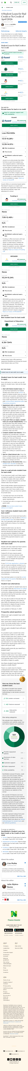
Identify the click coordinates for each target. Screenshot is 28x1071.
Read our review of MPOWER (11, 311)
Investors (5, 972)
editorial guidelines (10, 823)
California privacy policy (8, 988)
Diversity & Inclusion (6, 955)
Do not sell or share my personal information (7, 998)
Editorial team (7, 965)
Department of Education (10, 841)
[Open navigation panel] (2, 2)
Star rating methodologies (7, 962)
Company (5, 946)
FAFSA (21, 392)
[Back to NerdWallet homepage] (2, 7)
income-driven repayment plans (15, 401)
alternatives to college (20, 588)
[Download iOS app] (8, 930)
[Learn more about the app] (14, 925)
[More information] (25, 122)
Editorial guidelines (6, 959)
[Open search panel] (11, 2)
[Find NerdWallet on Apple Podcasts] (17, 1059)
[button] (14, 37)
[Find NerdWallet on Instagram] (14, 1059)
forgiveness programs (9, 403)
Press (4, 968)
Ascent (5, 837)
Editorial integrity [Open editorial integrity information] (21, 31)
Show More (5, 42)
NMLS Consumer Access (8, 1021)
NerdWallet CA (14, 1054)
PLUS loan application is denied (14, 563)
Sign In (16, 2)
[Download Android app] (19, 930)
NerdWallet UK (20, 1051)
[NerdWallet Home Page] (5, 2)
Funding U (6, 847)
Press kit (5, 970)
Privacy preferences (6, 992)
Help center (18, 946)
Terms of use (6, 980)
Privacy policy (7, 986)
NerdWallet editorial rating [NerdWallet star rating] (18, 122)
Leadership (6, 948)
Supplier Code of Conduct (7, 983)
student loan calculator (9, 463)
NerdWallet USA (8, 1051)
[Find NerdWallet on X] (8, 1059)
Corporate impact (8, 952)
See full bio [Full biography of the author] (21, 876)
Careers (5, 950)
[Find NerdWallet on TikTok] (20, 1059)
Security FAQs (19, 948)
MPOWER (6, 851)
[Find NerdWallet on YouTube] (11, 1059)
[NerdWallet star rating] (20, 57)
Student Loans (9, 7)
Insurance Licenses (14, 1033)
